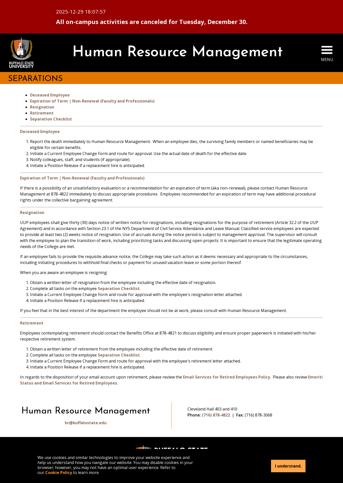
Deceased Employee (50, 95)
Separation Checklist (51, 119)
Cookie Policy (58, 472)
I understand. (288, 466)
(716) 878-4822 (216, 415)
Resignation (42, 107)
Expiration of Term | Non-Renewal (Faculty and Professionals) (92, 101)
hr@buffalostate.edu (85, 422)
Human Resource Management (177, 52)
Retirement (42, 113)
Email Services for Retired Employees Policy (226, 377)
